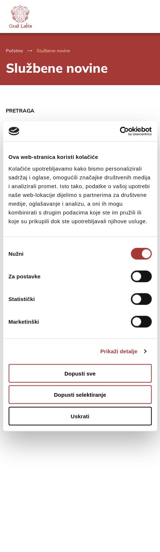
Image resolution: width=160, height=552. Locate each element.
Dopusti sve (80, 373)
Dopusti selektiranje (80, 395)
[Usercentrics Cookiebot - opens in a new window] (120, 131)
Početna (14, 50)
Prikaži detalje (119, 351)
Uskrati (80, 416)
